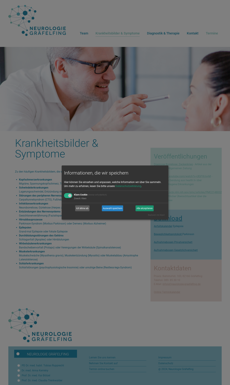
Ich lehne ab (82, 208)
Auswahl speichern (112, 208)
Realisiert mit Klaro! (156, 215)
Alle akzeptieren (144, 208)
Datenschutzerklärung (128, 186)
